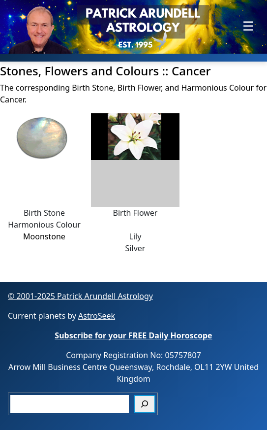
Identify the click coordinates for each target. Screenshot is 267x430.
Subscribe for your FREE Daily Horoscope (133, 335)
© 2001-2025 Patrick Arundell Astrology (80, 296)
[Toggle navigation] (248, 26)
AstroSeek (96, 315)
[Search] (144, 404)
